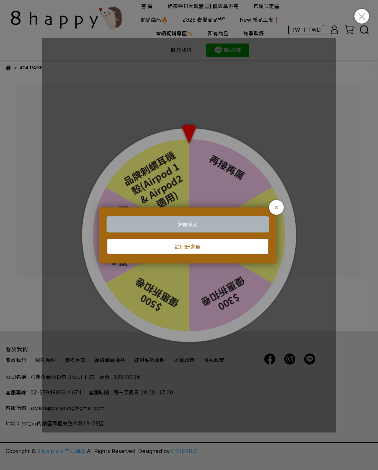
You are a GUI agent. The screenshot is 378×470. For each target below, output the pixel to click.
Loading (189, 235)
